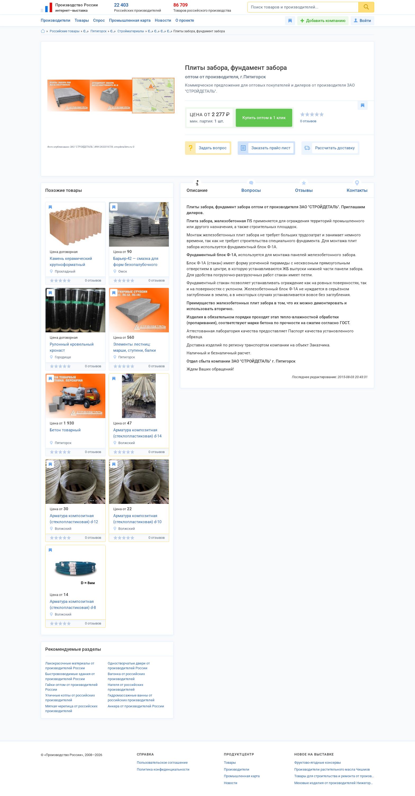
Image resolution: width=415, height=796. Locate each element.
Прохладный (62, 271)
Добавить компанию (325, 20)
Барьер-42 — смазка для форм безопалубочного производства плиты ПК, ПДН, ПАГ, (137, 262)
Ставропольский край (86, 31)
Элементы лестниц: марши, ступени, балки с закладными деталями (136, 348)
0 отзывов (308, 121)
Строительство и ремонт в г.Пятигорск (157, 31)
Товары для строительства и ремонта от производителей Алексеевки (334, 776)
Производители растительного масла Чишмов (332, 769)
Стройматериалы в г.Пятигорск (170, 31)
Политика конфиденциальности (163, 769)
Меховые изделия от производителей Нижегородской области (334, 783)
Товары (82, 20)
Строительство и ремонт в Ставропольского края (151, 31)
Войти (362, 20)
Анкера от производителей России (136, 706)
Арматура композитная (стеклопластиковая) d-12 (74, 518)
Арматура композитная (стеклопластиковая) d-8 (73, 604)
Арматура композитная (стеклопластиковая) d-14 (137, 433)
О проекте (184, 20)
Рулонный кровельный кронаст (72, 347)
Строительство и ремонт (113, 31)
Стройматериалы (131, 31)
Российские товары (64, 31)
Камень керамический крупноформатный (71, 261)
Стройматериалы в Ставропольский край (163, 31)
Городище (60, 357)
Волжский (124, 443)
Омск (120, 271)
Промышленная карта (130, 20)
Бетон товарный (65, 430)
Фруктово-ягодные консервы (317, 763)
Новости (163, 20)
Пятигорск (98, 31)
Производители (55, 20)
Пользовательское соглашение (162, 763)
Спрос (99, 20)
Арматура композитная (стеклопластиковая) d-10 (137, 518)
